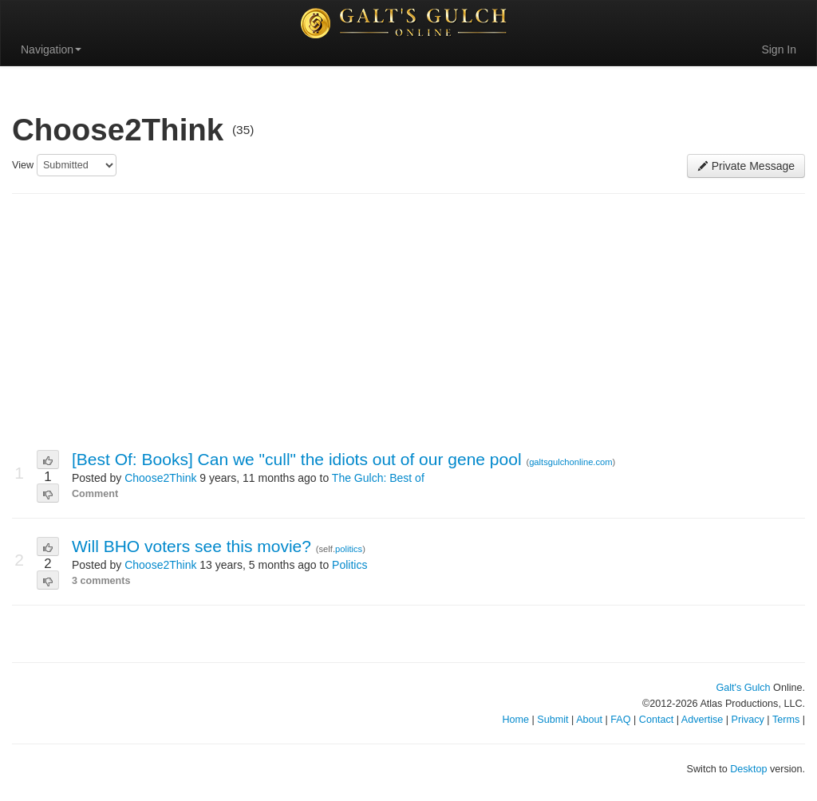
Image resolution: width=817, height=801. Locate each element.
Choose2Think (160, 478)
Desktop (748, 769)
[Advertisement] (408, 322)
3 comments (101, 580)
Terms (785, 719)
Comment (95, 493)
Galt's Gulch (743, 687)
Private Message (746, 166)
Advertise (702, 719)
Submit (552, 719)
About (589, 719)
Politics (349, 564)
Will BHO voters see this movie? (194, 546)
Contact (656, 719)
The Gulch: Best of (378, 478)
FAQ (620, 719)
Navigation (51, 49)
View (23, 165)
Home (515, 719)
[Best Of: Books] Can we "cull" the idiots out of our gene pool (299, 459)
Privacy (748, 719)
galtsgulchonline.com (570, 462)
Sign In (778, 49)
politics (348, 549)
